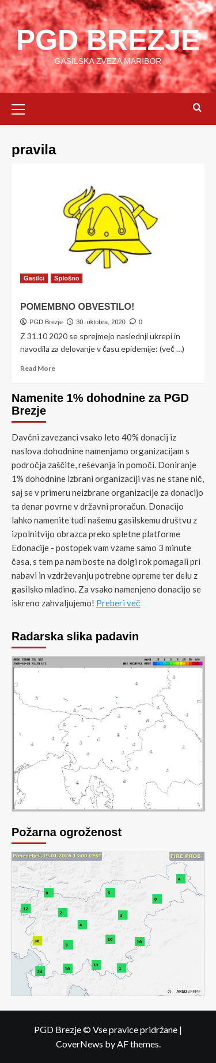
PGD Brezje (46, 321)
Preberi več (118, 603)
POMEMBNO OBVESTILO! (77, 307)
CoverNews (79, 1043)
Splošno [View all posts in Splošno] (66, 278)
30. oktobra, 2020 (101, 321)
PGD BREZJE (108, 40)
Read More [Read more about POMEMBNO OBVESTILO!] (37, 368)
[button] (23, 107)
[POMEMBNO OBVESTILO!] (108, 228)
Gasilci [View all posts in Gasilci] (34, 278)
